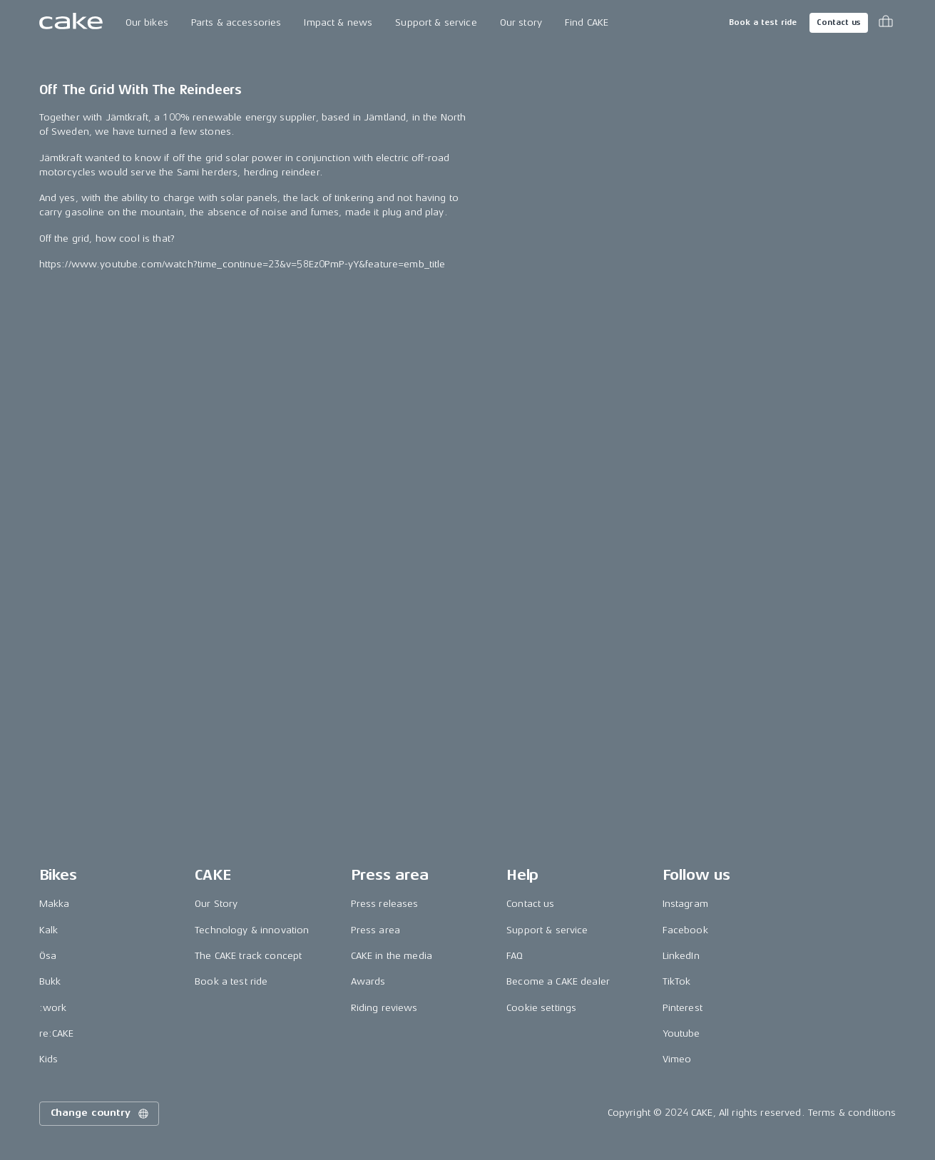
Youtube (681, 1033)
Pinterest (682, 1007)
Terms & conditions (852, 1113)
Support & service (435, 22)
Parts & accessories (236, 22)
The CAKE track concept (248, 955)
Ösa (47, 955)
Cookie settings (541, 1007)
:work (53, 1007)
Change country (100, 1114)
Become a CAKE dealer (558, 982)
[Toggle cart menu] (886, 23)
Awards (368, 982)
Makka (54, 904)
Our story (521, 22)
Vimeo (677, 1059)
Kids (48, 1059)
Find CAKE (586, 22)
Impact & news (338, 22)
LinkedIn (681, 955)
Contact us (839, 22)
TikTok (677, 982)
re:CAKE (56, 1033)
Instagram (685, 904)
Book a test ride (763, 22)
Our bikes (147, 22)
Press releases (385, 904)
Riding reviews (384, 1007)
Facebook (685, 930)
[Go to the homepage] (71, 23)
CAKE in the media (391, 955)
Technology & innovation (252, 930)
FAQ (514, 955)
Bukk (50, 982)
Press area (375, 930)
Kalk (48, 930)
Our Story (216, 904)
